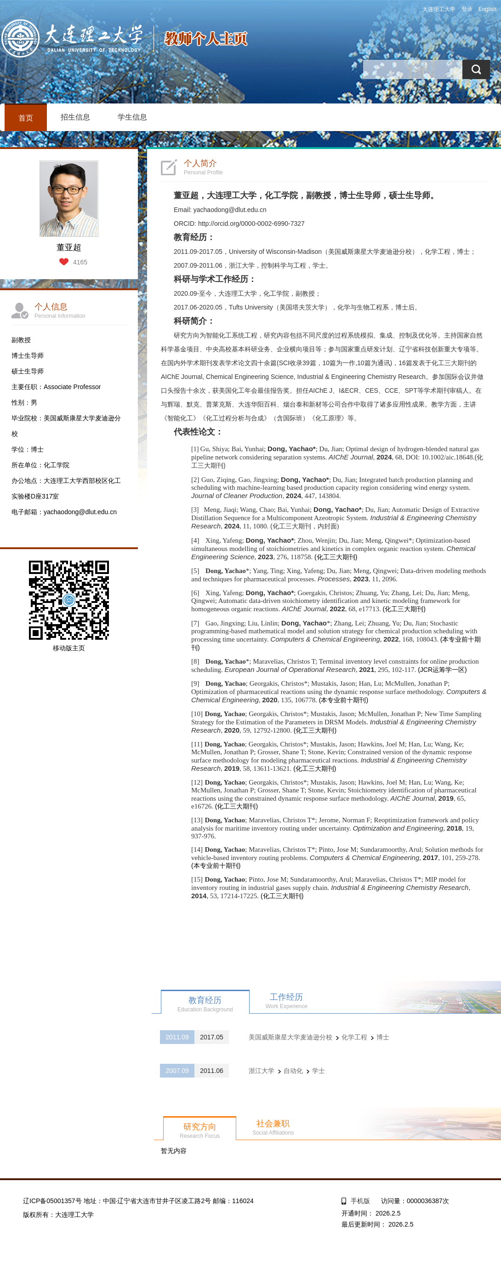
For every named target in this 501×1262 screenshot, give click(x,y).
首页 (25, 118)
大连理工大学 (438, 9)
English (487, 9)
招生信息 (75, 117)
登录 (467, 9)
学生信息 (132, 117)
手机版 (360, 1201)
